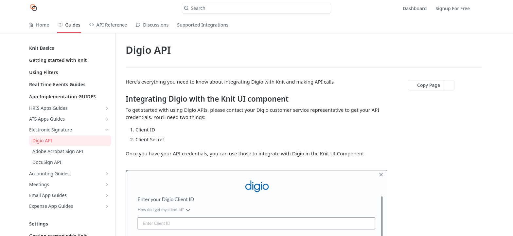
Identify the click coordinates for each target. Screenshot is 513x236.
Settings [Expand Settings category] (69, 224)
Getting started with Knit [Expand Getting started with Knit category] (69, 60)
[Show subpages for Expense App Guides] (107, 206)
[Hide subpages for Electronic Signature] (107, 129)
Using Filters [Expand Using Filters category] (69, 72)
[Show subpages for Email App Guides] (107, 195)
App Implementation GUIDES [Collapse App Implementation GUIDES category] (69, 96)
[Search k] (256, 8)
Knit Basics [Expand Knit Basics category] (69, 48)
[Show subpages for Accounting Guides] (107, 173)
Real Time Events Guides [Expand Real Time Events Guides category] (69, 84)
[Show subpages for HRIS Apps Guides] (107, 108)
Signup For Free (452, 8)
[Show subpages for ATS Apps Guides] (107, 119)
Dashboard (415, 8)
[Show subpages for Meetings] (107, 184)
